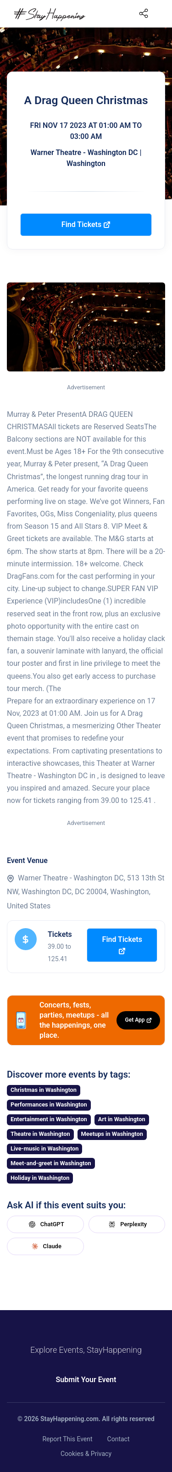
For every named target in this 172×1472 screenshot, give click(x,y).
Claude (45, 1246)
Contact (118, 1439)
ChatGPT (45, 1224)
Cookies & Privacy (86, 1453)
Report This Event (67, 1439)
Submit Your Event (86, 1379)
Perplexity (126, 1224)
